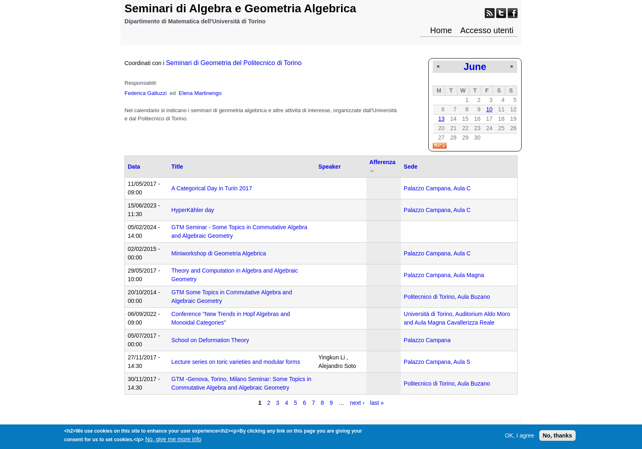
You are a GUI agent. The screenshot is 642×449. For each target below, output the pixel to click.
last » (377, 402)
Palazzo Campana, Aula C (437, 188)
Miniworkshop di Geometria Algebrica (219, 253)
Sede (410, 166)
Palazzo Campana (427, 340)
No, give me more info (173, 441)
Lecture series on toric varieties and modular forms (236, 362)
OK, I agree (519, 437)
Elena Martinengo (200, 93)
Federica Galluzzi (145, 93)
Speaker (330, 166)
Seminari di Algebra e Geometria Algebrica (240, 8)
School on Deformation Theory (210, 340)
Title (177, 166)
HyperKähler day (193, 210)
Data (134, 166)
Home (441, 30)
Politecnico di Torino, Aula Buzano (447, 296)
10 (489, 109)
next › (357, 402)
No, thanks (557, 437)
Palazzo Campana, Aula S (437, 362)
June (474, 66)
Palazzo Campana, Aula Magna (444, 275)
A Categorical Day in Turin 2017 (212, 188)
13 (441, 118)
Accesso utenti (486, 30)
